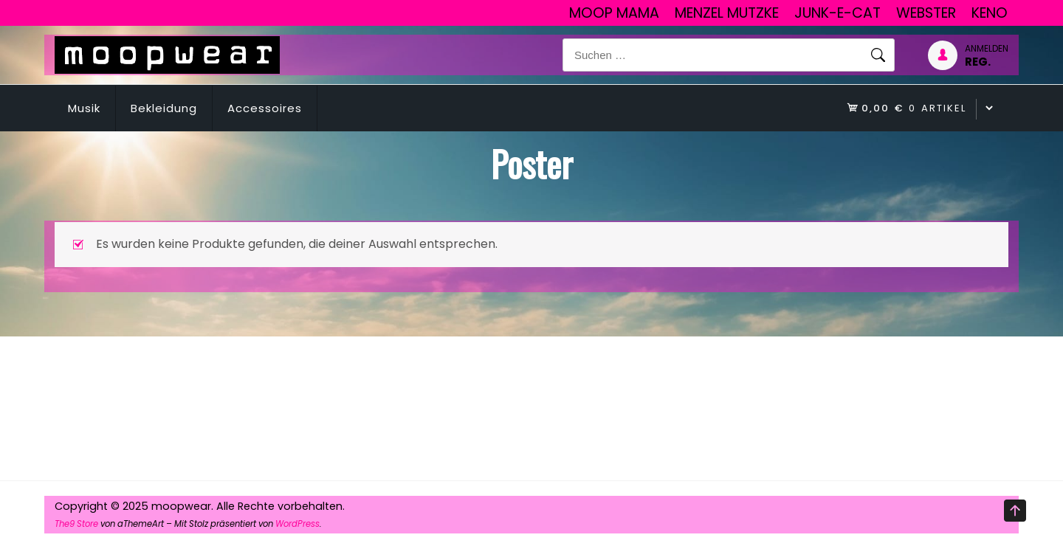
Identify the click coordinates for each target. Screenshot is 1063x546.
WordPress (297, 524)
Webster (926, 13)
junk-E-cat (837, 13)
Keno (989, 13)
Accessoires (264, 108)
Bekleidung (164, 108)
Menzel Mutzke (727, 13)
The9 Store (76, 524)
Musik (84, 108)
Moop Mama (614, 13)
